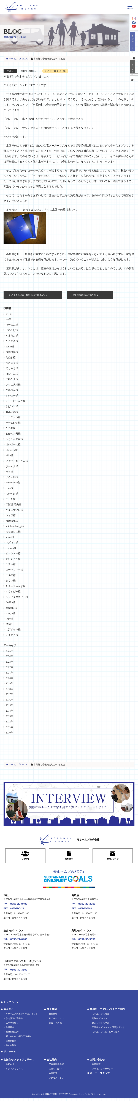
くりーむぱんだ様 (16, 401)
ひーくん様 (12, 466)
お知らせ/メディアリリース (19, 1062)
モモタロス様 (13, 531)
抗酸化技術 (11, 1044)
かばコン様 (12, 406)
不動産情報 (134, 62)
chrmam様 (11, 548)
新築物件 (53, 1017)
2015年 (9, 705)
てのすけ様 (12, 493)
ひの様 (9, 618)
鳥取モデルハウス (100, 1021)
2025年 (9, 651)
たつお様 (11, 428)
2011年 (9, 727)
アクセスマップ (56, 1081)
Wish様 (9, 455)
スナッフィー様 (14, 569)
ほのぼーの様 (13, 444)
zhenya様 (10, 613)
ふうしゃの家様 (14, 439)
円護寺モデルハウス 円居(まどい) (108, 1030)
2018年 (9, 689)
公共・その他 (55, 1026)
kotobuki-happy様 (15, 526)
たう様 (9, 471)
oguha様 (10, 346)
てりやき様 (12, 368)
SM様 (9, 624)
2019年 (9, 683)
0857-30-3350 (90, 904)
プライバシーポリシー (102, 1072)
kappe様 (10, 537)
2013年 (9, 716)
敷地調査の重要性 (14, 1021)
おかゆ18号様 (13, 433)
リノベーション (56, 1021)
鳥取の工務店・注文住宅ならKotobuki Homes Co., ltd (67, 1097)
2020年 (9, 678)
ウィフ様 (11, 515)
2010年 (9, 732)
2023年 (9, 661)
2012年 (9, 721)
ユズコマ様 (12, 542)
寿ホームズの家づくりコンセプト (22, 1017)
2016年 (9, 700)
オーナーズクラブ (100, 1076)
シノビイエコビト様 (17, 597)
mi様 (8, 319)
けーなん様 (12, 324)
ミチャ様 (11, 564)
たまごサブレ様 (14, 509)
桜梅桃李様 (12, 352)
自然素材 (10, 1030)
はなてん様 (12, 374)
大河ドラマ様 (13, 629)
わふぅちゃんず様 (16, 586)
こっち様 (11, 499)
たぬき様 (11, 357)
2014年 (9, 710)
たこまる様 (12, 341)
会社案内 (52, 1062)
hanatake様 (11, 608)
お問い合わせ (97, 1062)
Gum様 (9, 488)
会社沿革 (53, 1076)
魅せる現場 (11, 1048)
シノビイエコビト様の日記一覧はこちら (28, 294)
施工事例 (52, 1012)
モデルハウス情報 (100, 1017)
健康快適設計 (12, 1035)
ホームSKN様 (13, 422)
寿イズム (8, 1012)
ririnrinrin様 (12, 521)
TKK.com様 (12, 412)
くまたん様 (12, 335)
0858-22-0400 (22, 904)
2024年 (9, 656)
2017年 (9, 694)
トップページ (11, 1005)
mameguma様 (13, 482)
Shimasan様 (12, 450)
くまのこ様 (12, 635)
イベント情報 (134, 75)
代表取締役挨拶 (56, 1067)
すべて (9, 314)
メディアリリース (14, 1072)
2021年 (9, 672)
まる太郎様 (12, 477)
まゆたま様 (12, 379)
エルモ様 (11, 575)
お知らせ (10, 1067)
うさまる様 (12, 362)
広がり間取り (12, 1026)
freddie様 (10, 602)
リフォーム (10, 1054)
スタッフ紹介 (55, 1072)
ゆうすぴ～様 (13, 591)
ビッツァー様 (13, 553)
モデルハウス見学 (134, 47)
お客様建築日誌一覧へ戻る (85, 294)
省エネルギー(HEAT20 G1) (18, 1039)
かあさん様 (12, 390)
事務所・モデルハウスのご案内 (107, 1012)
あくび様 (11, 580)
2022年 (9, 667)
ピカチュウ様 (13, 417)
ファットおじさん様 (17, 461)
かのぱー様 (12, 395)
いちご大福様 (13, 384)
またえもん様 (13, 559)
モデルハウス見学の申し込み (106, 1035)
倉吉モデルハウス (100, 1026)
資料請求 (134, 87)
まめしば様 (12, 330)
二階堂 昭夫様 (13, 504)
